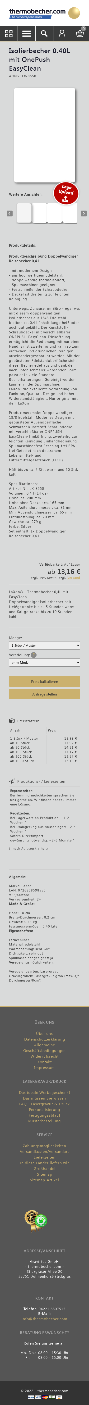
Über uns (44, 1033)
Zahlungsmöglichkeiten (44, 1145)
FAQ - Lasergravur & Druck (44, 1103)
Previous (10, 213)
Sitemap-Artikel (44, 1179)
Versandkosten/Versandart (44, 1151)
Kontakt (44, 1061)
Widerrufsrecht (45, 1056)
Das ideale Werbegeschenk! (44, 1092)
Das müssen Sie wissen (44, 1098)
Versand (73, 578)
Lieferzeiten (45, 1157)
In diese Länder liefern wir (44, 1162)
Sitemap (44, 1174)
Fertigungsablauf (44, 1115)
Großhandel (45, 1168)
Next (84, 213)
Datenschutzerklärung (44, 1039)
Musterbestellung (44, 1120)
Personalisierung (44, 1109)
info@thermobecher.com (44, 1318)
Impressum (44, 1067)
